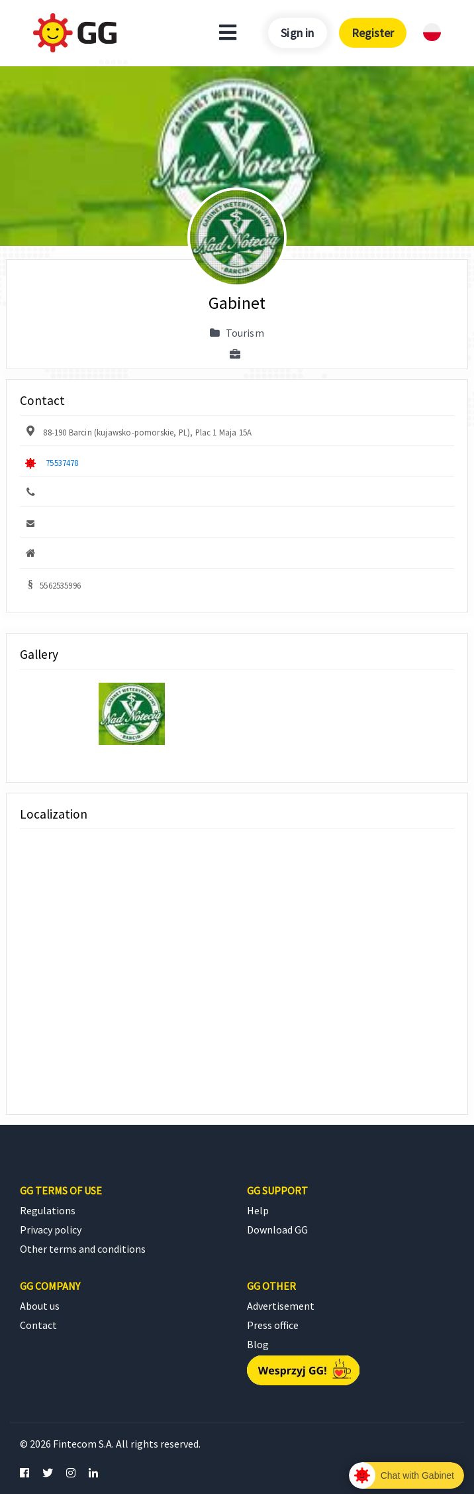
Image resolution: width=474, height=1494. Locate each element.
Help (258, 1210)
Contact (38, 1325)
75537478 (62, 462)
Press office (273, 1325)
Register (373, 32)
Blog (258, 1344)
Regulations (47, 1210)
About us (40, 1305)
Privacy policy (50, 1229)
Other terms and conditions (83, 1248)
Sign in (297, 32)
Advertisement (280, 1305)
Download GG (277, 1229)
